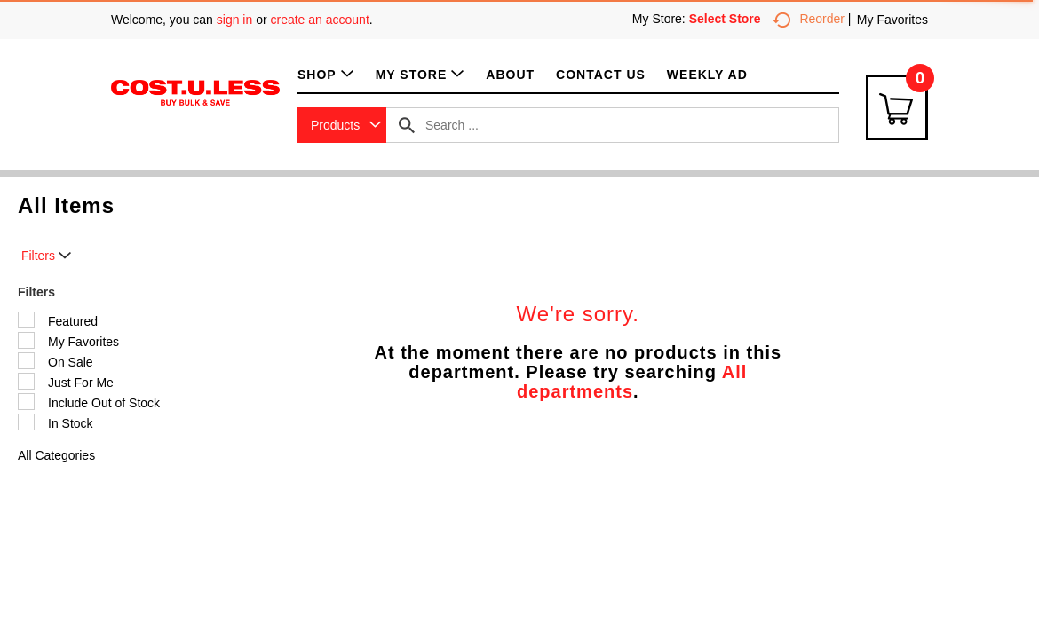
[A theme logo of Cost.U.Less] (195, 91)
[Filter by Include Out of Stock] (26, 401)
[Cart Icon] (897, 107)
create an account (320, 19)
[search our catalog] (406, 125)
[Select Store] (727, 19)
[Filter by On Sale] (26, 360)
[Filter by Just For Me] (26, 381)
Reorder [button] (809, 19)
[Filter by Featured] (26, 320)
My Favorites (892, 19)
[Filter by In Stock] (26, 422)
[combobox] (341, 125)
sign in (234, 19)
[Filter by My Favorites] (26, 340)
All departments (632, 381)
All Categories (56, 455)
